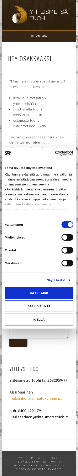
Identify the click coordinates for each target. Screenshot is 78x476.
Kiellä (39, 319)
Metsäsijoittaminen (31, 461)
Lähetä (18, 342)
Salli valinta (38, 306)
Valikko (41, 36)
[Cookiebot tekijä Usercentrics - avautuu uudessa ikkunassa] (55, 153)
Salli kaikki (39, 293)
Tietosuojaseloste (30, 469)
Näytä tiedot (56, 280)
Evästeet (55, 469)
